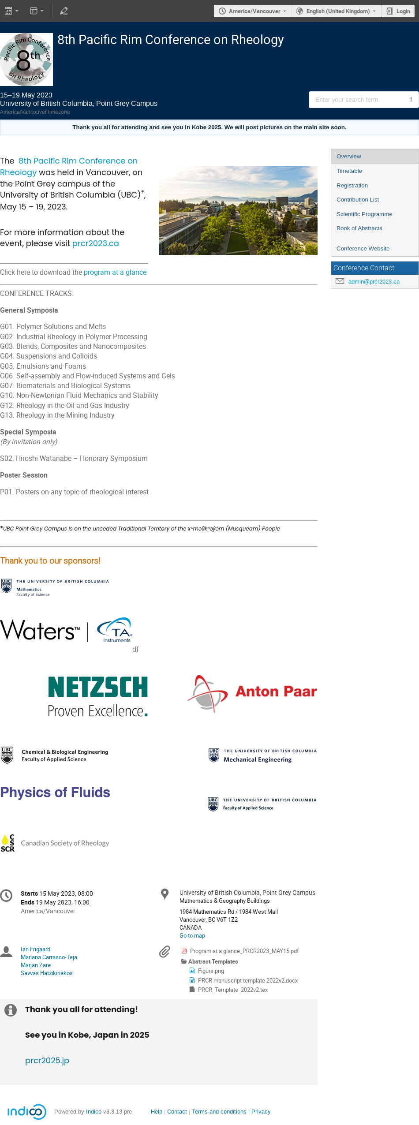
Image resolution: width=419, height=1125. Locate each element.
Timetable (349, 171)
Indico (93, 1111)
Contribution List (358, 199)
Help (156, 1111)
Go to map (192, 935)
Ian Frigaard (35, 949)
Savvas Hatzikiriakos (47, 973)
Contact (177, 1111)
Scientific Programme (365, 214)
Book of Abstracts (359, 228)
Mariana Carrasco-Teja (49, 957)
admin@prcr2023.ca (374, 281)
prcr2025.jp (47, 1060)
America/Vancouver (255, 11)
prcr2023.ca (95, 243)
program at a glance (115, 272)
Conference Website (363, 248)
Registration (352, 185)
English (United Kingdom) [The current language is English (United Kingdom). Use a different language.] (338, 11)
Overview (349, 156)
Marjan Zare (36, 965)
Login (403, 11)
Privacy (261, 1111)
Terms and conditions (219, 1111)
